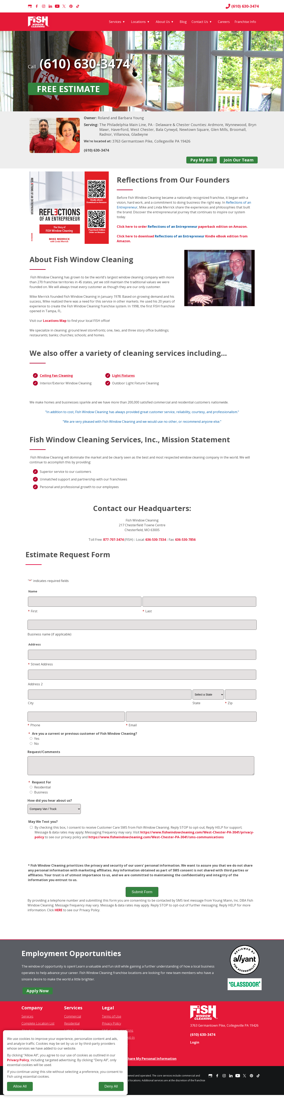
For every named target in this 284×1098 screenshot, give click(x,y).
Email (131, 725)
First (32, 611)
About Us (163, 21)
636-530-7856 (185, 539)
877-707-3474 (113, 539)
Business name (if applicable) (49, 634)
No (34, 743)
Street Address (40, 664)
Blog (183, 21)
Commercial (72, 1019)
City (31, 703)
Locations (138, 21)
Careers (224, 21)
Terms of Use (111, 1019)
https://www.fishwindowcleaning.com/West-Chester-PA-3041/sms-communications (156, 840)
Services (115, 21)
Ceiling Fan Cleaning (56, 375)
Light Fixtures (123, 375)
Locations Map (55, 320)
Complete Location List (38, 1026)
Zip (229, 703)
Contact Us (200, 21)
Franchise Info (245, 21)
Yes (34, 738)
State (196, 703)
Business (39, 795)
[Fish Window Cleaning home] (39, 21)
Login (194, 1045)
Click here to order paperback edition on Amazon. (182, 226)
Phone (34, 725)
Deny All (111, 1086)
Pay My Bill (201, 160)
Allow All (20, 1086)
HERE (58, 913)
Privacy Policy (111, 1026)
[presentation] (142, 854)
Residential (40, 790)
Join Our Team (238, 160)
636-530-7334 (155, 539)
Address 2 (35, 684)
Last (147, 611)
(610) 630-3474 (242, 6)
